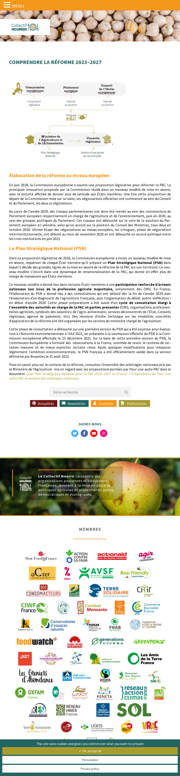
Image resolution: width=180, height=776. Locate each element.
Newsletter (76, 403)
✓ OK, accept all (90, 751)
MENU (18, 6)
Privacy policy (90, 769)
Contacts (106, 403)
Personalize (90, 760)
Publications (137, 403)
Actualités (46, 403)
